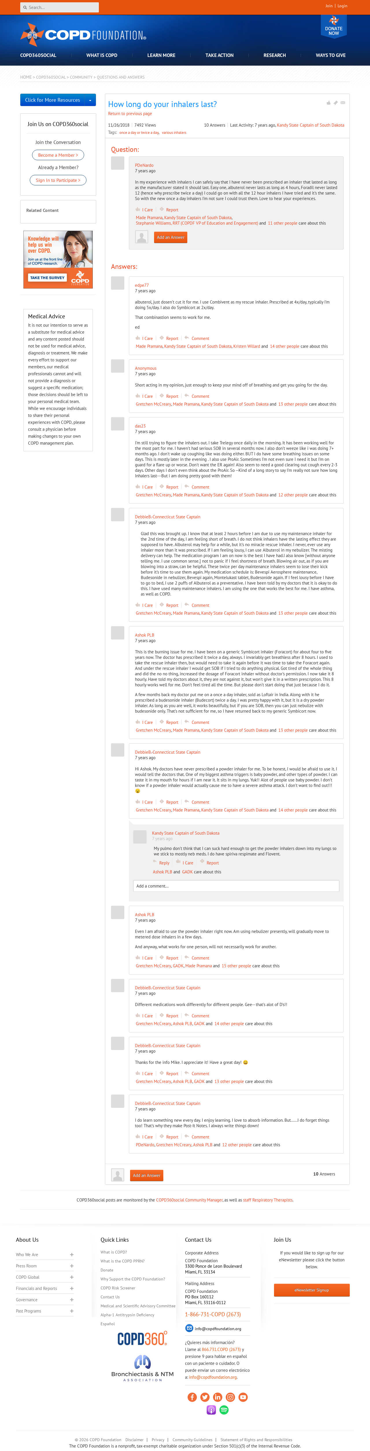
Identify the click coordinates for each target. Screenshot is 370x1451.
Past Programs (28, 1311)
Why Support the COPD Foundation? (133, 1279)
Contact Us (110, 1297)
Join (329, 6)
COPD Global (27, 1277)
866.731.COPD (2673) (221, 1349)
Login (342, 6)
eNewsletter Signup (312, 1290)
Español (108, 1323)
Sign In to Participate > (58, 180)
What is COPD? (114, 1252)
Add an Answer (170, 237)
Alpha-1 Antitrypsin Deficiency (127, 1314)
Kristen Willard (246, 346)
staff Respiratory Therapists (268, 1200)
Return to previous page (130, 113)
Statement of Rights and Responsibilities (256, 1439)
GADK (187, 872)
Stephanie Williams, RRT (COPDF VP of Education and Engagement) (197, 223)
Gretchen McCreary (153, 404)
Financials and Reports (36, 1288)
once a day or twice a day (139, 132)
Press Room (26, 1266)
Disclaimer (134, 1439)
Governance (27, 1299)
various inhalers (174, 132)
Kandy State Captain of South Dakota (310, 125)
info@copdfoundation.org (213, 1377)
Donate (334, 27)
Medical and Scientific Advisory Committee (138, 1305)
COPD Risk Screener (118, 1288)
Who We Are (27, 1254)
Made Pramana (149, 217)
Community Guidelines (192, 1439)
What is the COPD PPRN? (123, 1261)
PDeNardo (144, 165)
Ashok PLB (162, 872)
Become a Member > (58, 155)
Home (26, 77)
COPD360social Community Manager (189, 1200)
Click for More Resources (52, 100)
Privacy (158, 1439)
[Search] (59, 7)
